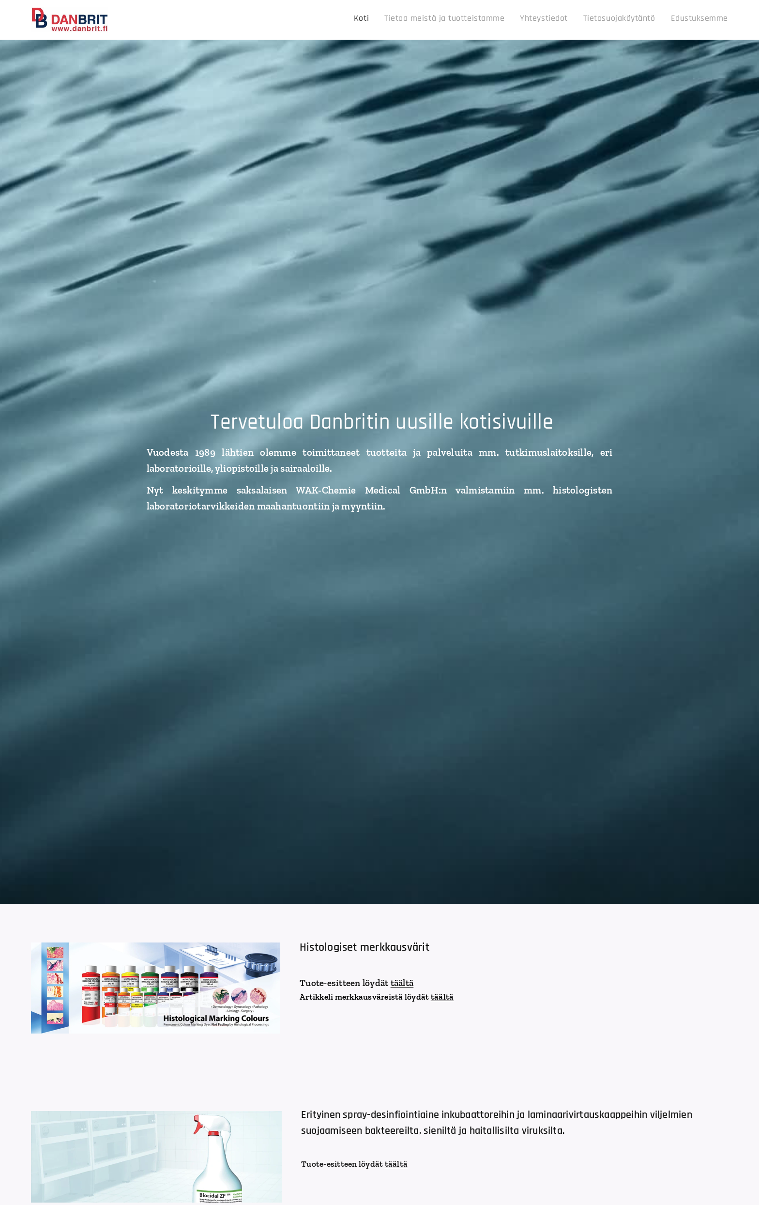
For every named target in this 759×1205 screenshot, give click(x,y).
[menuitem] (659, 20)
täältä (402, 983)
